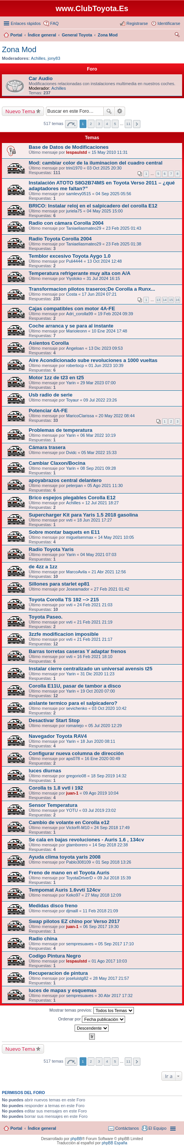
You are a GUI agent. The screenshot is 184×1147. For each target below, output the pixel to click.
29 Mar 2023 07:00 (98, 382)
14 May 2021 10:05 (116, 537)
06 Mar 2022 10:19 (98, 435)
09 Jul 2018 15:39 (114, 877)
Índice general (42, 1128)
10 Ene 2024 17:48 (109, 331)
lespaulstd (76, 152)
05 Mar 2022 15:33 (99, 452)
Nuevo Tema (20, 111)
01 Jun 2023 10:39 (106, 365)
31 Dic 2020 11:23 (97, 673)
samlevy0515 (78, 193)
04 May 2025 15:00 (105, 211)
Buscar (109, 111)
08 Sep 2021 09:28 (98, 468)
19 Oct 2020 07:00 (97, 691)
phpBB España (114, 1143)
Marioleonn (76, 331)
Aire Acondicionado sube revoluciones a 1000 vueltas (93, 360)
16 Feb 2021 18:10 (94, 656)
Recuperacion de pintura (58, 973)
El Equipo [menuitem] (157, 1128)
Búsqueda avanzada (120, 111)
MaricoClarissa (80, 415)
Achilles (38, 58)
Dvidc (71, 452)
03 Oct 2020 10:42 (109, 708)
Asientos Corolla (49, 343)
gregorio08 (76, 775)
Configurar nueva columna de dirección (76, 753)
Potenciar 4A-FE (48, 410)
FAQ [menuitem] (54, 23)
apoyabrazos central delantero (65, 480)
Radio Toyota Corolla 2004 (60, 239)
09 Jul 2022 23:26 (100, 400)
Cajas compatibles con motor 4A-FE (72, 308)
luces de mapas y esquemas (62, 990)
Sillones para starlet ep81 (59, 584)
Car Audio (41, 78)
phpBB (76, 1139)
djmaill (72, 910)
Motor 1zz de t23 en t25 (56, 377)
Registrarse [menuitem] (137, 23)
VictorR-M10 (78, 827)
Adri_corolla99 (79, 313)
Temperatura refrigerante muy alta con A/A (79, 273)
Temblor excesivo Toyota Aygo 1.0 (70, 256)
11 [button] (128, 124)
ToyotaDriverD (79, 877)
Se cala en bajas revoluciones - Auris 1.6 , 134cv (86, 840)
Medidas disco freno (53, 905)
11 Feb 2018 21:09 (100, 910)
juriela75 (74, 211)
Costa (71, 294)
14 (165, 300)
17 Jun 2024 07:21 (99, 294)
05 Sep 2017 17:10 (116, 943)
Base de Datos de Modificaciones (69, 147)
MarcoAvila (76, 571)
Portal (16, 35)
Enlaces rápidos (26, 23)
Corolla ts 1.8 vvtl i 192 (56, 788)
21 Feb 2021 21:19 (94, 622)
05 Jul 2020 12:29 (105, 725)
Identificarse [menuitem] (169, 23)
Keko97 (73, 895)
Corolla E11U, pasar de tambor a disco (75, 686)
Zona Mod (19, 49)
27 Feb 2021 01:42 (111, 589)
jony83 (54, 58)
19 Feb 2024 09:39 (115, 313)
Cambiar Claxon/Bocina (57, 463)
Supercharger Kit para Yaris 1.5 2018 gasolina (83, 515)
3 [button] (99, 124)
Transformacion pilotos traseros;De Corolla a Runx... (92, 289)
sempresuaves (80, 943)
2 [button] (91, 124)
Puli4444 (74, 261)
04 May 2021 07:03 (98, 554)
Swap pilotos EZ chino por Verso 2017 (74, 921)
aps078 (73, 758)
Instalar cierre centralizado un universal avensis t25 (90, 668)
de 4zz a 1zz (43, 566)
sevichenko (76, 708)
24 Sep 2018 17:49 (112, 827)
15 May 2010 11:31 (109, 152)
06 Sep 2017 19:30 (101, 926)
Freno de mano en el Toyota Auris (69, 872)
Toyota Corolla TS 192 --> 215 (64, 599)
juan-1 (72, 793)
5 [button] (115, 124)
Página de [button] (71, 124)
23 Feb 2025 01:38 (123, 244)
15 (171, 300)
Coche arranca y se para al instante (71, 326)
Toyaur (72, 400)
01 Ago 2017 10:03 (109, 961)
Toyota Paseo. (45, 617)
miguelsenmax (79, 537)
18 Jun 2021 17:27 (94, 520)
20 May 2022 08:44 (117, 415)
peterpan (74, 485)
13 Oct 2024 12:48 (104, 261)
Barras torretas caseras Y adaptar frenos (77, 651)
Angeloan (75, 348)
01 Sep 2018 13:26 (113, 862)
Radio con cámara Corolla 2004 (66, 223)
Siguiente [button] (136, 124)
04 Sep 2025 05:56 (113, 193)
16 (177, 300)
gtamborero (77, 845)
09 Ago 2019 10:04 (100, 793)
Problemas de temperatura (60, 430)
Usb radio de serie (50, 395)
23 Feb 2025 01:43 (123, 228)
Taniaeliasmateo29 (83, 228)
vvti (69, 520)
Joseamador (78, 589)
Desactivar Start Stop (54, 720)
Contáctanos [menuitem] (127, 1128)
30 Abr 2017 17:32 (115, 995)
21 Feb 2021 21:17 (94, 639)
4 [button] (107, 124)
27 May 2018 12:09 (103, 895)
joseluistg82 (77, 978)
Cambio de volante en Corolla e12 (69, 822)
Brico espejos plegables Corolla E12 (72, 497)
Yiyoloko (74, 278)
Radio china (43, 938)
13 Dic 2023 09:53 (106, 348)
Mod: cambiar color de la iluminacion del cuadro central (96, 163)
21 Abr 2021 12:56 (108, 571)
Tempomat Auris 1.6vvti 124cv (65, 890)
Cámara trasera (47, 447)
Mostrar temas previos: (91, 1010)
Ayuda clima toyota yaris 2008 (65, 857)
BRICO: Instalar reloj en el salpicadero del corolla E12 (93, 206)
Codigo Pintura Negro (55, 956)
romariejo (75, 725)
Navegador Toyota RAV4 (58, 736)
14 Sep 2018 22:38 (110, 845)
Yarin (71, 382)
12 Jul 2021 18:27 (102, 502)
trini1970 (74, 168)
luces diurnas (45, 770)
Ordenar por (91, 1019)
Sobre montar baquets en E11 (64, 532)
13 (158, 300)
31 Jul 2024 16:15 (103, 278)
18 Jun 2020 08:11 (97, 741)
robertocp (75, 365)
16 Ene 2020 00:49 (102, 758)
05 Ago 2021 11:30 (105, 485)
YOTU (72, 810)
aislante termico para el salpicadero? (73, 703)
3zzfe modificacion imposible (63, 634)
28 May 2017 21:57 (111, 978)
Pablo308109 (78, 862)
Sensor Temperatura (53, 805)
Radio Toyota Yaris (51, 549)
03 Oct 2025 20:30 (104, 168)
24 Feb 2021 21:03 (94, 604)
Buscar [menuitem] (177, 36)
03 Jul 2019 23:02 (99, 810)
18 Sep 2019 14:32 (109, 775)
